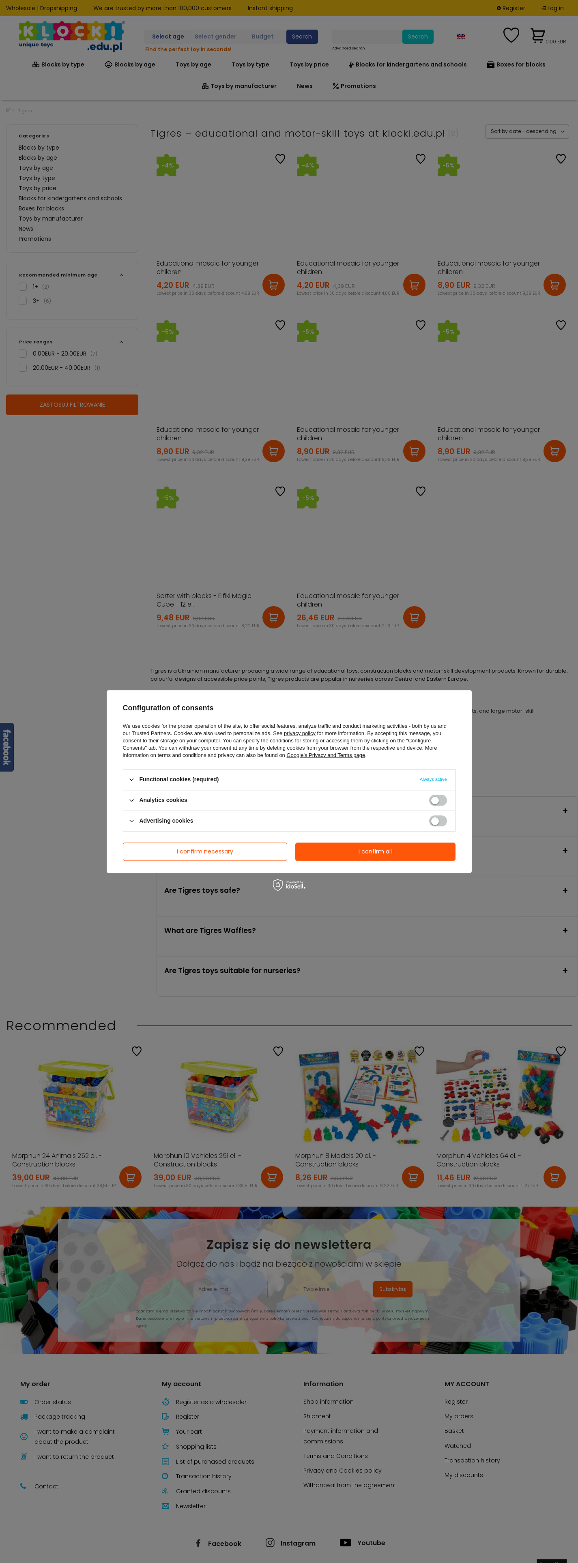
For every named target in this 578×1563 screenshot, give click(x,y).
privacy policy (300, 733)
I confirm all (375, 851)
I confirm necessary (205, 851)
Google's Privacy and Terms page (325, 755)
